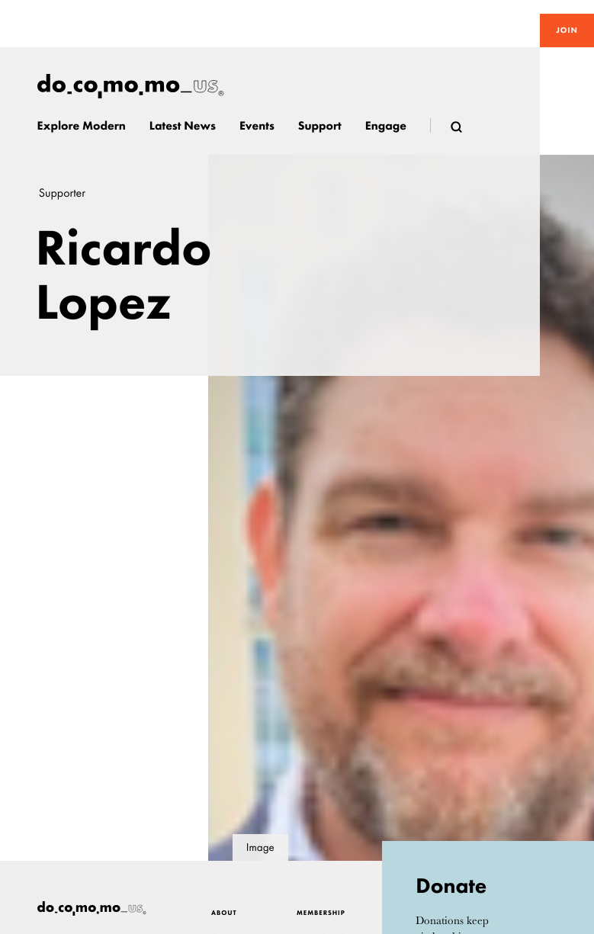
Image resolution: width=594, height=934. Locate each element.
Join (567, 30)
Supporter (62, 193)
